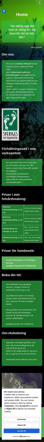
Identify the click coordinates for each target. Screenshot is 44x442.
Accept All (21, 431)
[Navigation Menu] (39, 2)
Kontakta (9, 266)
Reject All (22, 425)
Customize (21, 419)
